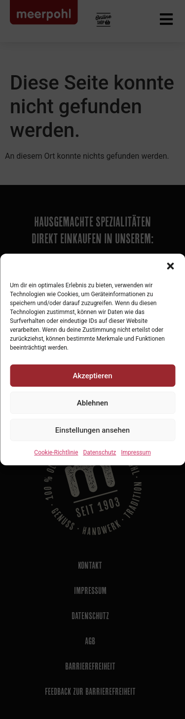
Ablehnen (92, 403)
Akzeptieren (92, 375)
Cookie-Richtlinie (56, 452)
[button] (170, 266)
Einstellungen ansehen (92, 430)
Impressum (135, 452)
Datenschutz (99, 452)
